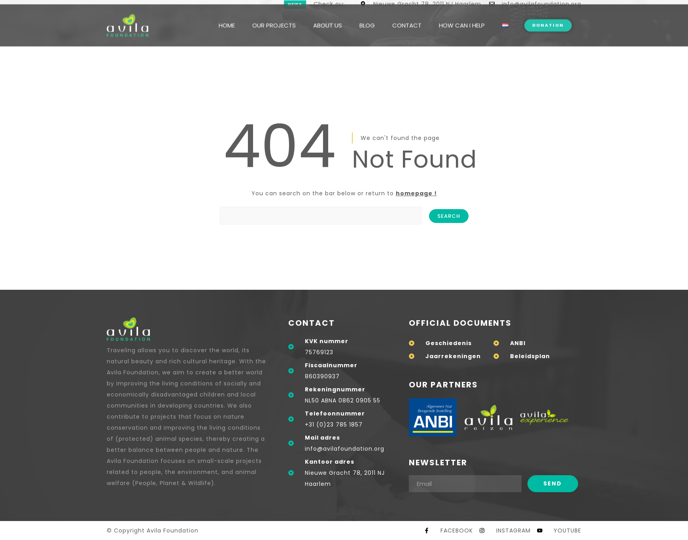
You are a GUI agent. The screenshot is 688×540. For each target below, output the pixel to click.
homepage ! (416, 193)
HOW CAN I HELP (462, 17)
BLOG (367, 17)
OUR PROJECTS (274, 17)
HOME (227, 17)
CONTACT (406, 17)
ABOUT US (327, 17)
